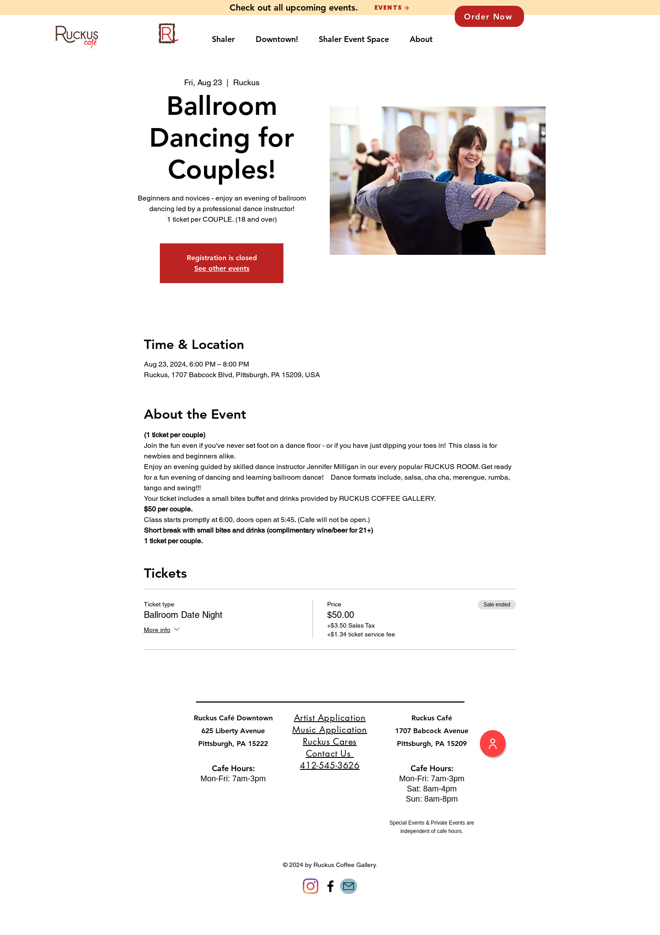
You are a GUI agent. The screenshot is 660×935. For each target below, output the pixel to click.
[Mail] (348, 886)
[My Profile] (492, 743)
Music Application (329, 729)
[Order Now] (489, 16)
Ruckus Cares (330, 741)
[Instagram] (310, 886)
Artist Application (330, 717)
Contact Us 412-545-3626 (329, 759)
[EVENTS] (392, 7)
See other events (221, 268)
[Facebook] (330, 886)
